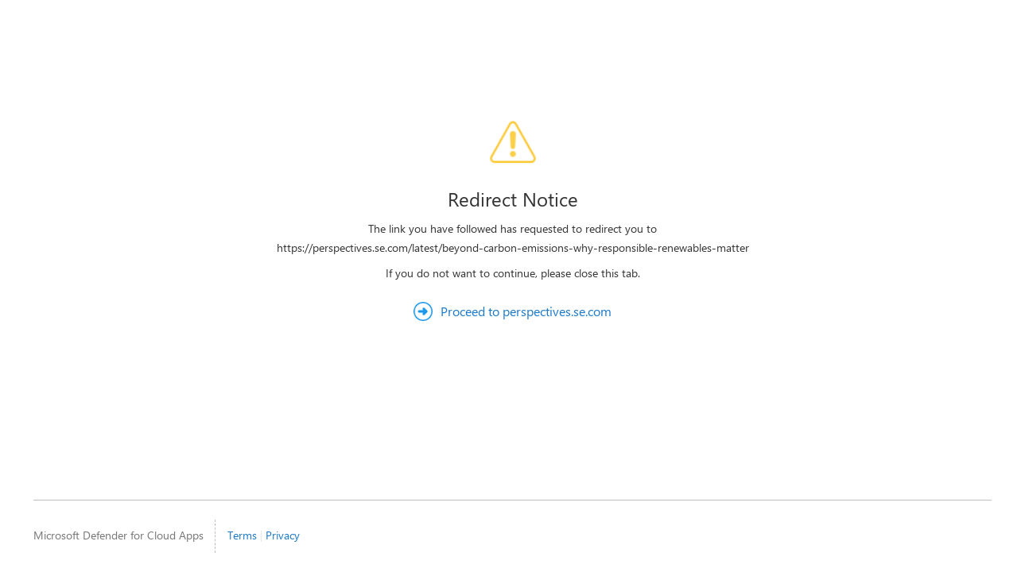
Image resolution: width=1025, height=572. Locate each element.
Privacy (283, 535)
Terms (242, 535)
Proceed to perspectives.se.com (526, 311)
